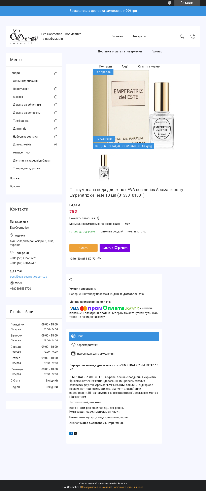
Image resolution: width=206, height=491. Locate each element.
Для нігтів (19, 128)
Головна (117, 36)
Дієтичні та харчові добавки (31, 160)
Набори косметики (25, 136)
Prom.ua (122, 483)
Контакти (105, 66)
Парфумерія (21, 88)
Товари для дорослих (27, 168)
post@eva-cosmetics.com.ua (28, 276)
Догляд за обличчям (27, 104)
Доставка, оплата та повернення (120, 51)
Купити (83, 248)
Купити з (115, 248)
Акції (125, 66)
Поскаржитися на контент (96, 487)
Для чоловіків (22, 144)
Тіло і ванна (21, 120)
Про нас (157, 51)
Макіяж (18, 96)
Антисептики (21, 152)
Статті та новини (149, 66)
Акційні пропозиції (25, 81)
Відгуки (15, 186)
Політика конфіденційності (128, 487)
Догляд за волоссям (26, 112)
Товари (137, 36)
